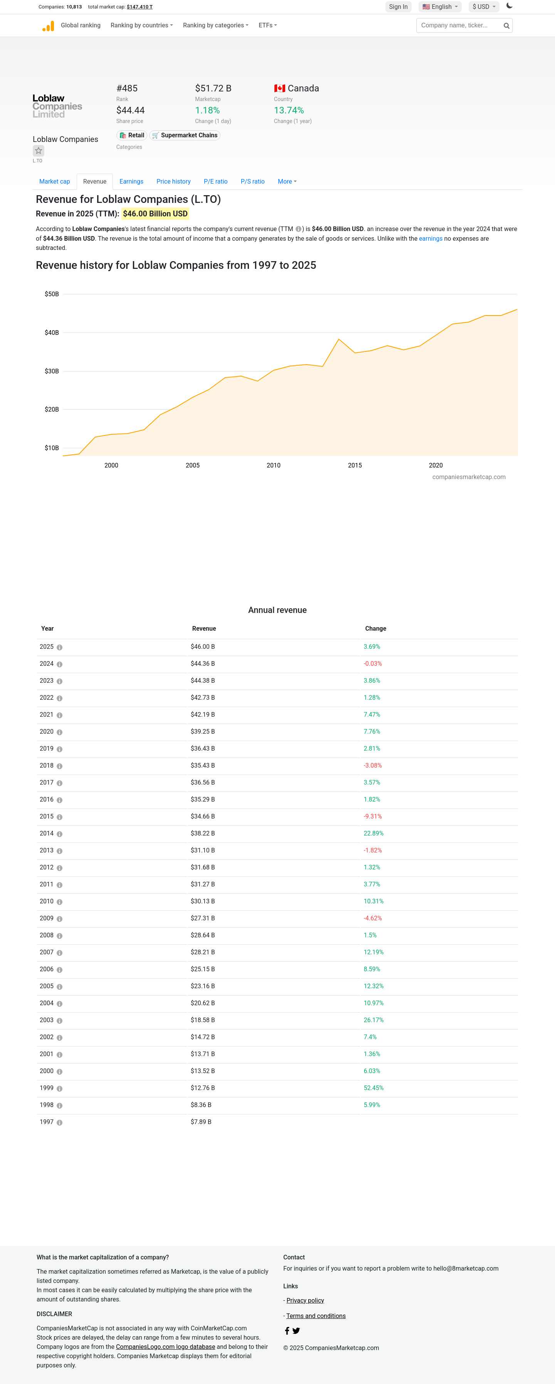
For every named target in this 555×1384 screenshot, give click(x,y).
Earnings (131, 181)
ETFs (265, 25)
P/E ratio (216, 181)
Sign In (398, 6)
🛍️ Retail (131, 135)
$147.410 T (140, 7)
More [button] (285, 181)
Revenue (95, 181)
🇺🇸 (437, 6)
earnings (430, 238)
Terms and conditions (316, 1316)
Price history (173, 181)
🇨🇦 (297, 88)
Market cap (54, 181)
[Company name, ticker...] (464, 25)
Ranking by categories (213, 25)
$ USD (482, 6)
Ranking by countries (139, 25)
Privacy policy (305, 1300)
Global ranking (81, 25)
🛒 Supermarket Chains (184, 135)
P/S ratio (253, 181)
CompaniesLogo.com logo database (165, 1346)
